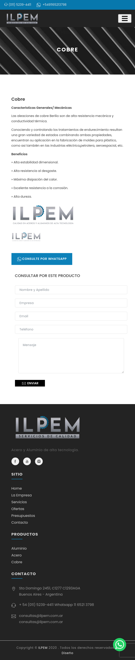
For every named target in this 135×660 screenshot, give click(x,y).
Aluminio (19, 548)
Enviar (30, 383)
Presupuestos (23, 515)
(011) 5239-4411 (20, 4)
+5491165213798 (55, 4)
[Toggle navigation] (124, 18)
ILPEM (43, 647)
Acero (16, 555)
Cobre (16, 562)
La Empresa (21, 495)
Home (16, 488)
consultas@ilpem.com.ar (41, 615)
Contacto (19, 522)
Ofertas (17, 508)
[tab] (26, 236)
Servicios (19, 502)
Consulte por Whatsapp (42, 259)
